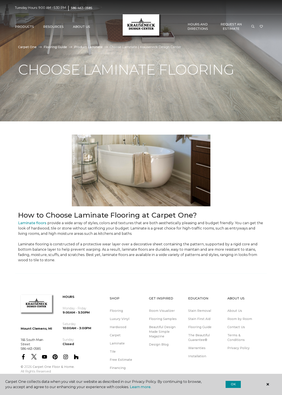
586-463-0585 (81, 8)
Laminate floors (32, 223)
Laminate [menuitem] (117, 343)
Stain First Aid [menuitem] (199, 319)
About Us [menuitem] (234, 311)
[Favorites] (261, 27)
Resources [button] (53, 27)
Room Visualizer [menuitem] (162, 311)
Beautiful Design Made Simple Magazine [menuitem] (162, 331)
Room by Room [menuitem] (239, 319)
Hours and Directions (197, 26)
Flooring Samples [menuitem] (163, 319)
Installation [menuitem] (197, 356)
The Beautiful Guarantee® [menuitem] (199, 337)
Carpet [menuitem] (115, 335)
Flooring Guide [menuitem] (200, 327)
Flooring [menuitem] (116, 311)
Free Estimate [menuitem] (121, 360)
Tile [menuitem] (113, 352)
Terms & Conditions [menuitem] (236, 337)
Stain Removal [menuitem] (199, 311)
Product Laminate (88, 47)
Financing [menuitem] (118, 368)
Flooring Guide (55, 47)
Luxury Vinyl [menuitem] (119, 319)
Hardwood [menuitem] (118, 327)
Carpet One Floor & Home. (53, 367)
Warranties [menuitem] (197, 348)
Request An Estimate (231, 26)
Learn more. (140, 387)
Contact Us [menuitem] (236, 327)
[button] (253, 27)
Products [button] (24, 27)
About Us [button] (81, 27)
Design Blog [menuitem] (159, 344)
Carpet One (27, 47)
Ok (233, 384)
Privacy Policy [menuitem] (238, 348)
